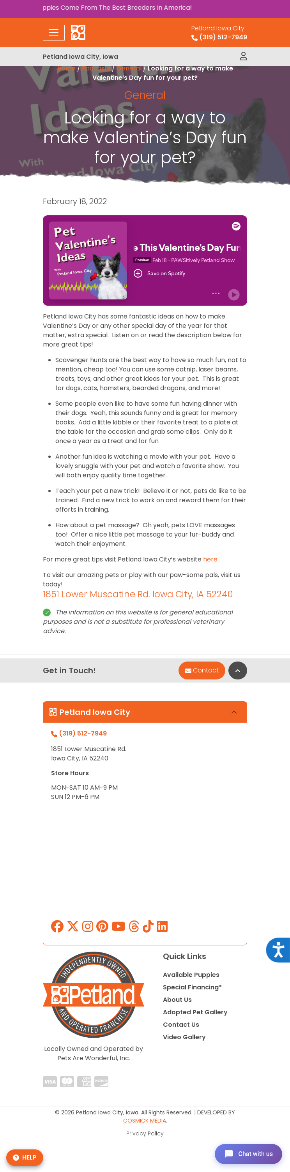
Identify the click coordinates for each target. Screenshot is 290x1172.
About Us (177, 999)
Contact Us (181, 1024)
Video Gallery (184, 1037)
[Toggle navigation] (54, 32)
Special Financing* (192, 987)
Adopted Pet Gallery (195, 1012)
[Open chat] (248, 1154)
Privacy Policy (145, 1133)
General (129, 68)
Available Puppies (191, 974)
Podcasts (96, 68)
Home (66, 68)
